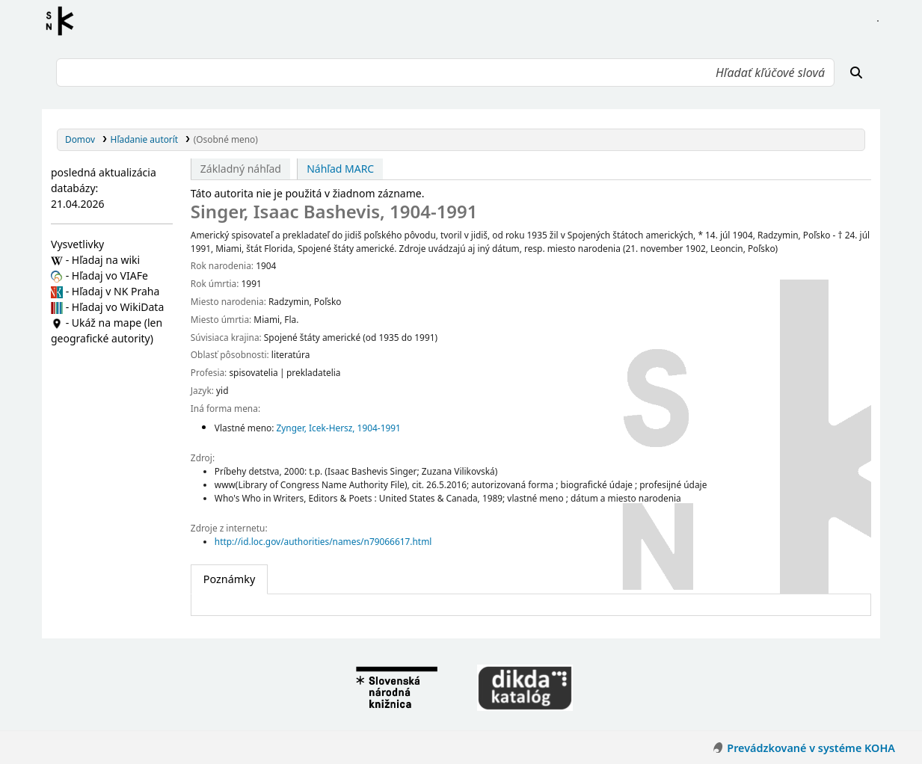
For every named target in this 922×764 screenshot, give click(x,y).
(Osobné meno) (226, 139)
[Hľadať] (856, 72)
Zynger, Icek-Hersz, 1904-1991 (338, 428)
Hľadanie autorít (145, 139)
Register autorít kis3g (64, 21)
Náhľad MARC (340, 168)
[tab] (229, 579)
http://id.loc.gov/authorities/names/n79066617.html (323, 541)
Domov (80, 139)
